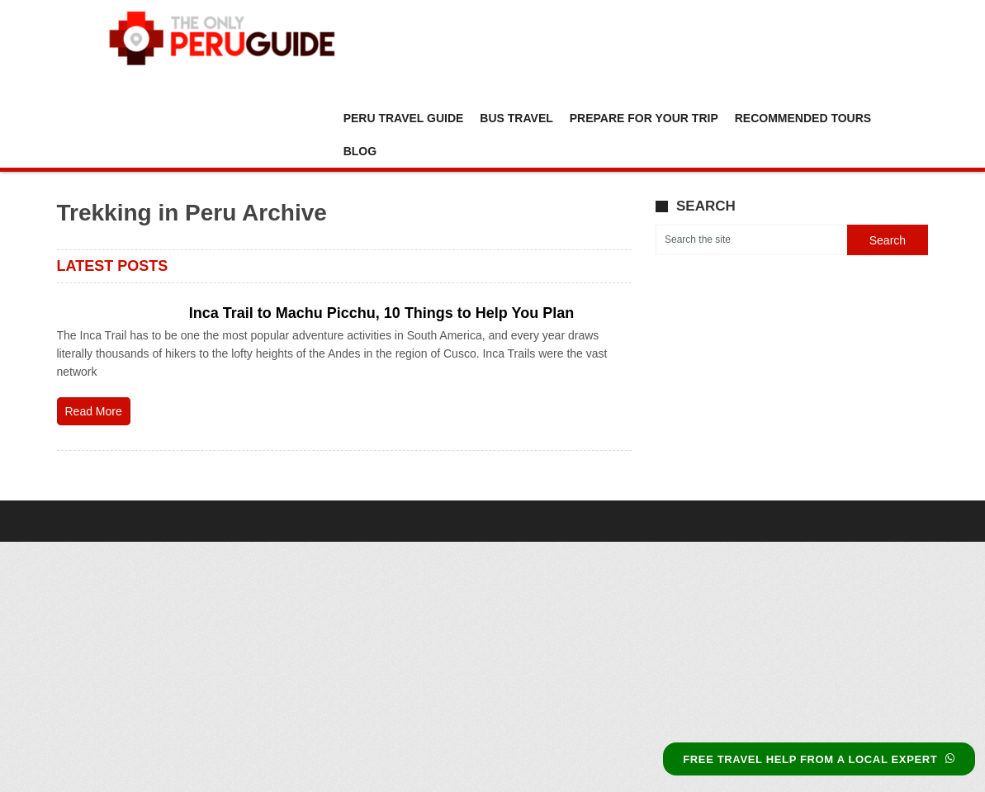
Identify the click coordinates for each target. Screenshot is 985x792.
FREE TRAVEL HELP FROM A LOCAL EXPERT (819, 759)
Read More (93, 411)
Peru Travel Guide (403, 118)
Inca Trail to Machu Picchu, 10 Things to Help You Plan (381, 313)
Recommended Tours (803, 118)
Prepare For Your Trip (644, 118)
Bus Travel (516, 118)
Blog (359, 151)
